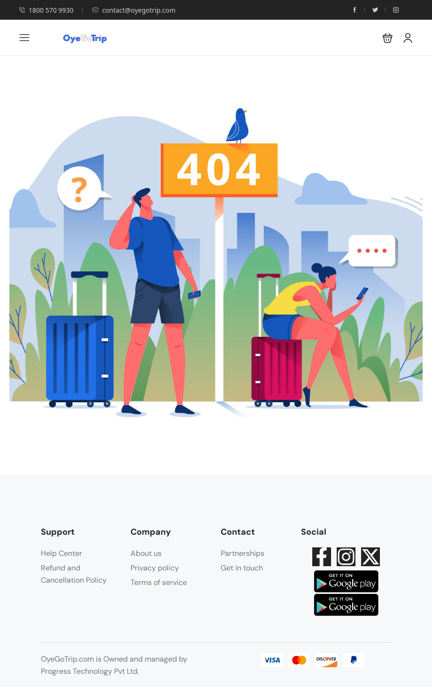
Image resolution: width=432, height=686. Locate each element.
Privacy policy (155, 568)
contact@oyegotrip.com (134, 10)
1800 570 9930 (46, 10)
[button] (387, 37)
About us (146, 553)
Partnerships (242, 553)
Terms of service (159, 582)
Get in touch (242, 568)
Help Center (61, 553)
